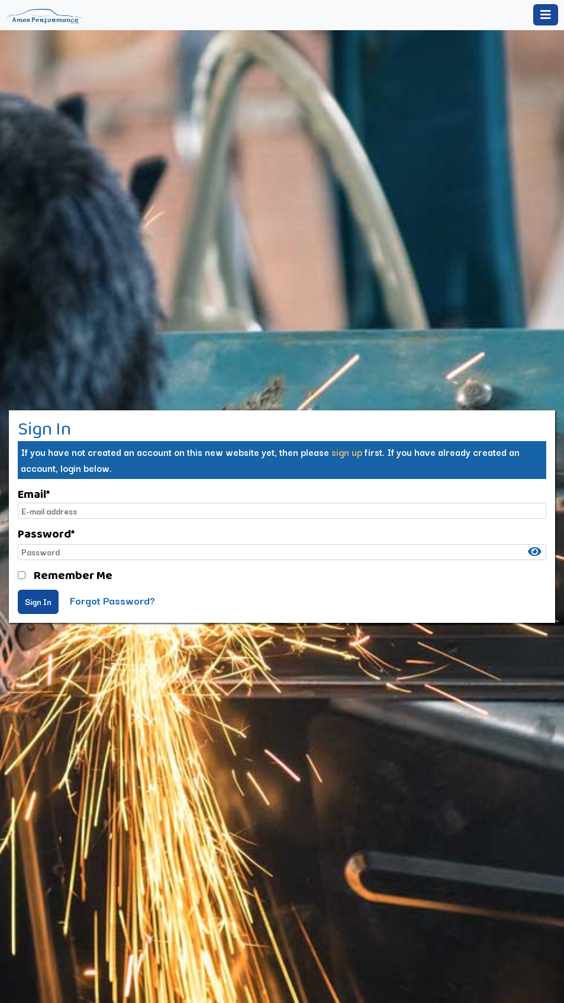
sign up (346, 452)
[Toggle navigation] (545, 14)
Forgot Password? (112, 600)
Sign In (38, 601)
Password (46, 533)
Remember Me (73, 575)
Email (34, 494)
